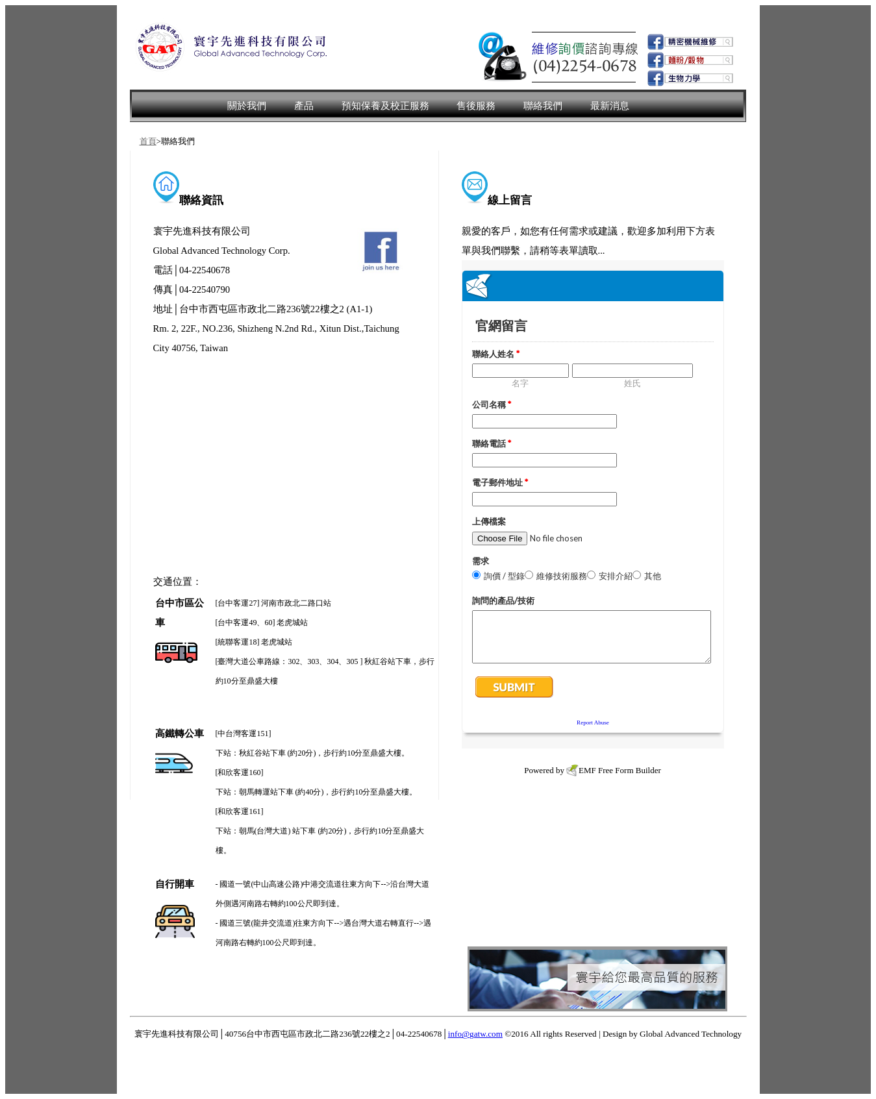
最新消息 (609, 106)
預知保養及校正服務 (385, 106)
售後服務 (476, 106)
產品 (304, 106)
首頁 (148, 141)
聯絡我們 (542, 106)
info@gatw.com (475, 1034)
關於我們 (246, 106)
